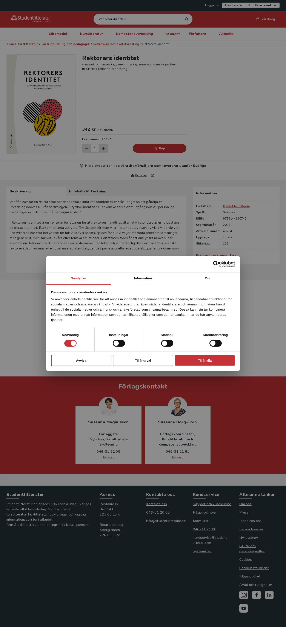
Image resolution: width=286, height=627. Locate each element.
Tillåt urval (143, 360)
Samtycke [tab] (78, 278)
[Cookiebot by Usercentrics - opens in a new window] (216, 264)
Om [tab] (207, 278)
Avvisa (81, 360)
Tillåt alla (205, 360)
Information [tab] (143, 278)
